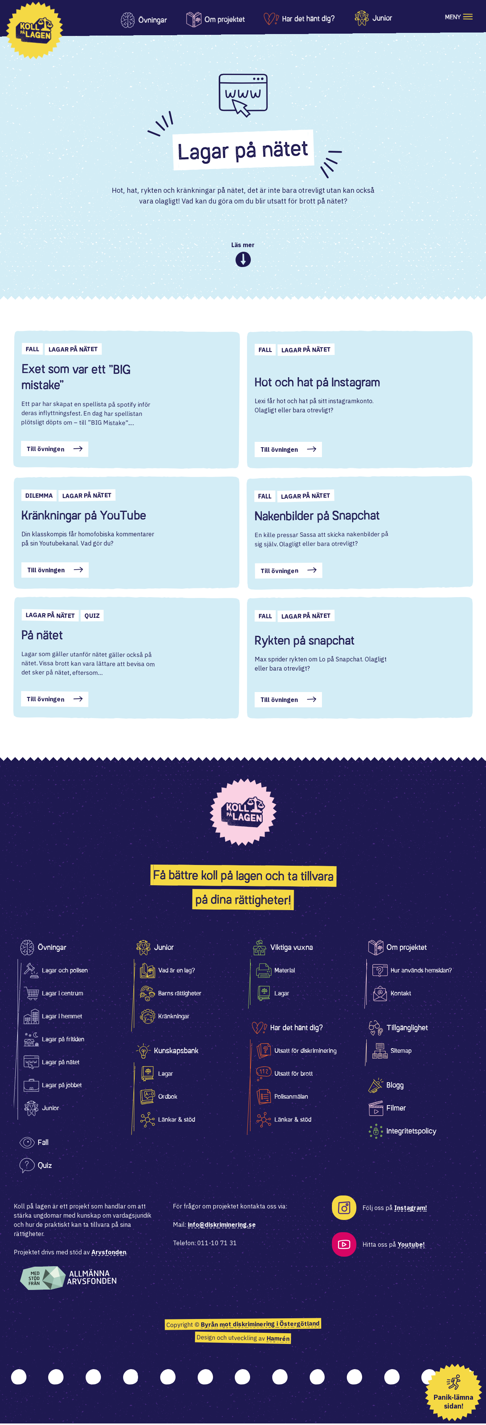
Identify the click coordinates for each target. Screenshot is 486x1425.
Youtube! (411, 1246)
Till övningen (45, 450)
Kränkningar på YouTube (83, 517)
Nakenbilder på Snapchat (316, 517)
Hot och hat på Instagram (317, 383)
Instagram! (410, 1209)
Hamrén (278, 1340)
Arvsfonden (108, 1253)
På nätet (42, 636)
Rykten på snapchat (304, 642)
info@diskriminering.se (222, 1226)
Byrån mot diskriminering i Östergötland (260, 1325)
